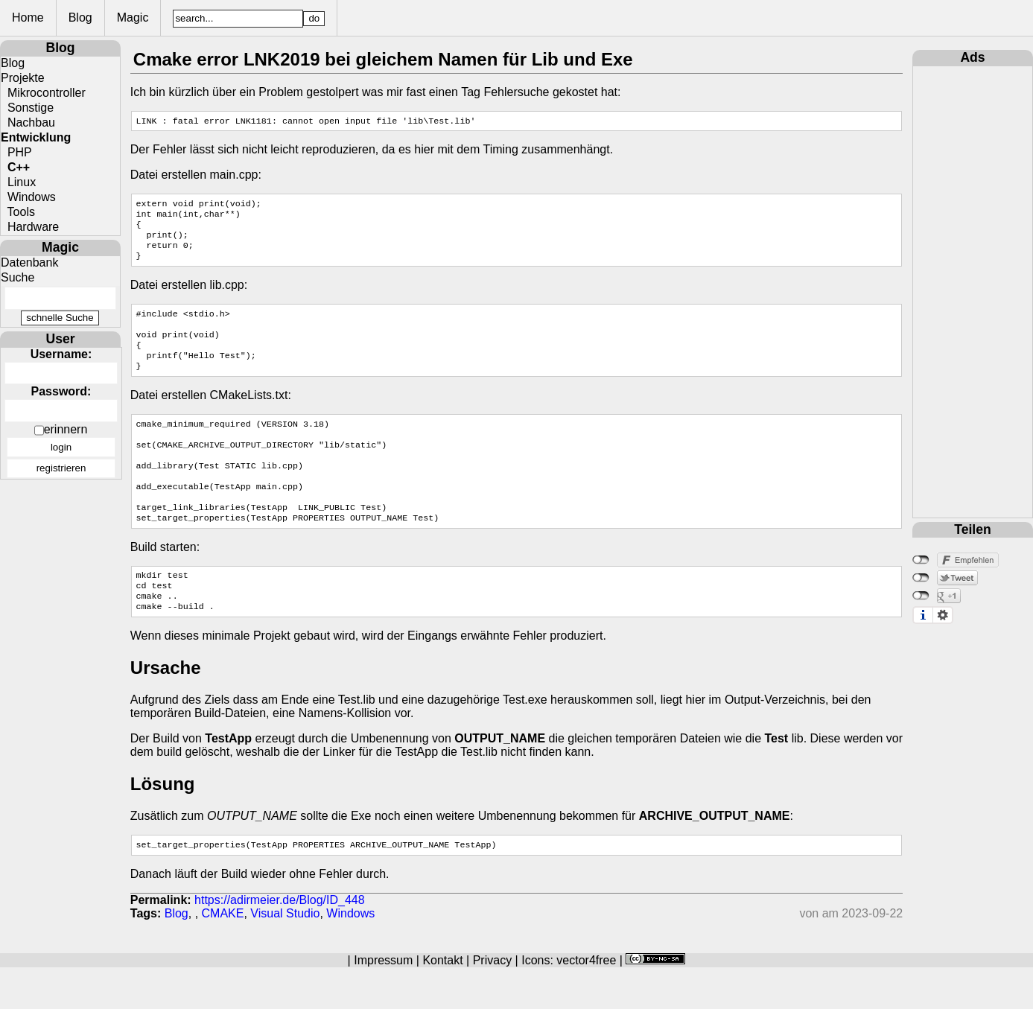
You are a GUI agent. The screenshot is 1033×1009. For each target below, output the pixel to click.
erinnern (66, 429)
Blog (129, 17)
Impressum (383, 1002)
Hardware (30, 226)
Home (76, 17)
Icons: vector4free (568, 1002)
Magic (181, 17)
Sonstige (27, 107)
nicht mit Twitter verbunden (920, 577)
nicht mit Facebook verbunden (920, 560)
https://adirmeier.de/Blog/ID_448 (279, 941)
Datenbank (29, 262)
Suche (17, 277)
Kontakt (442, 1002)
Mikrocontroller (43, 92)
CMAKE (223, 955)
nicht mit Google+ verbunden (920, 595)
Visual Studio (285, 955)
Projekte (23, 77)
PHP (16, 152)
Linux (18, 182)
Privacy (492, 1002)
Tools (18, 212)
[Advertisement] (972, 289)
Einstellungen (942, 615)
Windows (28, 197)
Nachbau (28, 122)
